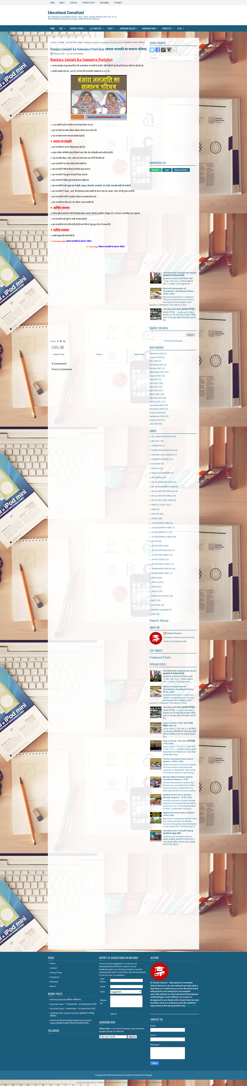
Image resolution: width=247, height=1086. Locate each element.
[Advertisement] (98, 273)
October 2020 (155, 413)
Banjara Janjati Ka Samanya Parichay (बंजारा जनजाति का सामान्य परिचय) (98, 49)
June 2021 (154, 383)
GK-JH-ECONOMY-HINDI (162, 482)
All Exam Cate (98, 27)
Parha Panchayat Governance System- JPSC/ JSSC (178, 760)
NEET (63, 27)
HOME (61, 42)
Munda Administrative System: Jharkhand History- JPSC (178, 778)
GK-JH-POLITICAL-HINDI (162, 500)
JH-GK (154, 541)
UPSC (153, 614)
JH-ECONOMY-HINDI (160, 523)
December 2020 (156, 405)
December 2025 (156, 353)
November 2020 (156, 409)
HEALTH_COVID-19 (159, 505)
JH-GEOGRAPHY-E (159, 532)
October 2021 (155, 368)
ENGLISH (155, 468)
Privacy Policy (89, 2)
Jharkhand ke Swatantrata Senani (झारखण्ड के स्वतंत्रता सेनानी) (179, 274)
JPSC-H (154, 582)
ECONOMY (156, 464)
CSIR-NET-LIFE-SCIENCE (162, 455)
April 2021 (154, 390)
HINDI (154, 509)
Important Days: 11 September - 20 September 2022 (73, 1004)
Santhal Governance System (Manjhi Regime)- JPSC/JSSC (177, 796)
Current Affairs (79, 27)
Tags (167, 170)
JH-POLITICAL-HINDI (160, 564)
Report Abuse (159, 620)
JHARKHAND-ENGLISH (161, 568)
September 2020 (156, 416)
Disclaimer (104, 2)
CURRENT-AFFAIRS (160, 459)
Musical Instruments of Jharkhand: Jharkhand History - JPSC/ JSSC (179, 291)
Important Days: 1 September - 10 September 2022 (72, 1008)
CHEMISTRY (156, 445)
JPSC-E (154, 578)
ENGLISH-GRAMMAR (160, 473)
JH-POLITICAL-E (158, 559)
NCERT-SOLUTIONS (160, 596)
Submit (113, 1014)
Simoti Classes (174, 633)
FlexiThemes (91, 1082)
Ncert (112, 27)
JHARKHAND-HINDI (160, 573)
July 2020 (153, 424)
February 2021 (155, 398)
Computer (168, 27)
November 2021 (156, 365)
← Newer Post (57, 354)
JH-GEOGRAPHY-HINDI (161, 537)
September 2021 (156, 372)
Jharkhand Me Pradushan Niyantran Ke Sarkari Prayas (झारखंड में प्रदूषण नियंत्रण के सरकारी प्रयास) (70, 1021)
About (62, 2)
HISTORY (155, 514)
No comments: (77, 54)
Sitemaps (118, 2)
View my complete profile (175, 641)
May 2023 (153, 361)
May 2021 (153, 387)
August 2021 (155, 376)
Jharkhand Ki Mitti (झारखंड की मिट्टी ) (179, 309)
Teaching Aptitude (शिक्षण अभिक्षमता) (65, 999)
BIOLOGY (155, 441)
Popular (155, 170)
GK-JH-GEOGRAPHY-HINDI (163, 486)
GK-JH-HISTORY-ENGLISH (163, 491)
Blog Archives (181, 170)
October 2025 (155, 357)
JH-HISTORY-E (157, 546)
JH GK (181, 27)
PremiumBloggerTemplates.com (137, 1082)
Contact (74, 2)
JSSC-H (154, 591)
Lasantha (117, 1082)
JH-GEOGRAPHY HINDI (161, 527)
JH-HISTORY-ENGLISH (161, 550)
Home (52, 2)
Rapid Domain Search (161, 1082)
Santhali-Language (159, 609)
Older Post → (140, 354)
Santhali (56, 34)
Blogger (178, 341)
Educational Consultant (66, 12)
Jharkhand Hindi (151, 27)
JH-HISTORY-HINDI (74, 42)
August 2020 (155, 420)
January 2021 (155, 401)
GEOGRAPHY (157, 477)
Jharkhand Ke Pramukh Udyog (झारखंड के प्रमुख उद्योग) (178, 832)
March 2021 (154, 394)
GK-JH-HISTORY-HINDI (161, 496)
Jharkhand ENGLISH (130, 27)
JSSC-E (154, 587)
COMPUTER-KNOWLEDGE (163, 450)
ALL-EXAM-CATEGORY (161, 436)
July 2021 (153, 379)
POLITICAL (156, 605)
